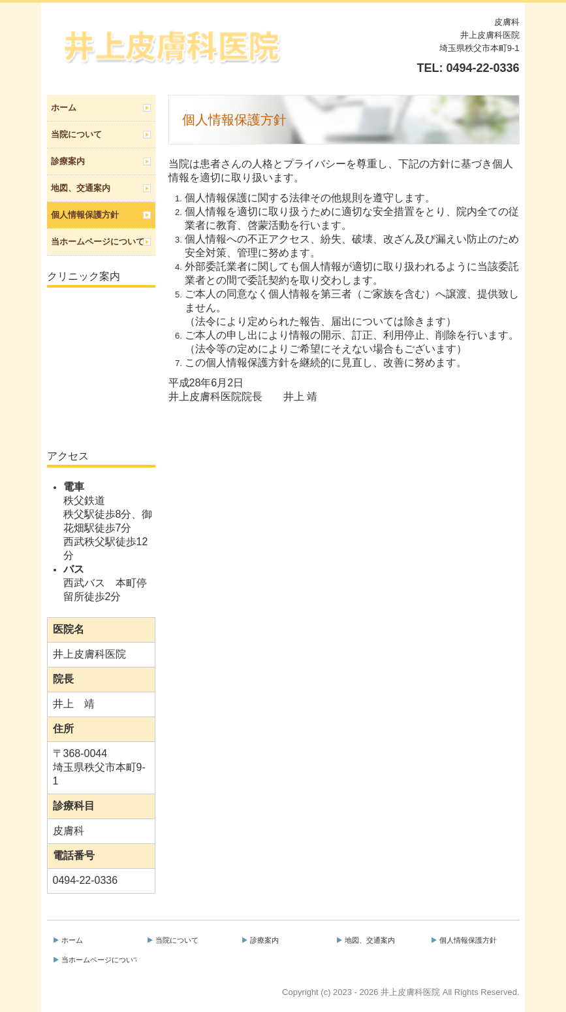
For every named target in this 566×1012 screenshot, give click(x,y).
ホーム (63, 107)
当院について (76, 134)
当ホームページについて (97, 241)
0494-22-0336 (482, 68)
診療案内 (68, 161)
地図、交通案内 (80, 188)
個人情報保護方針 (85, 215)
